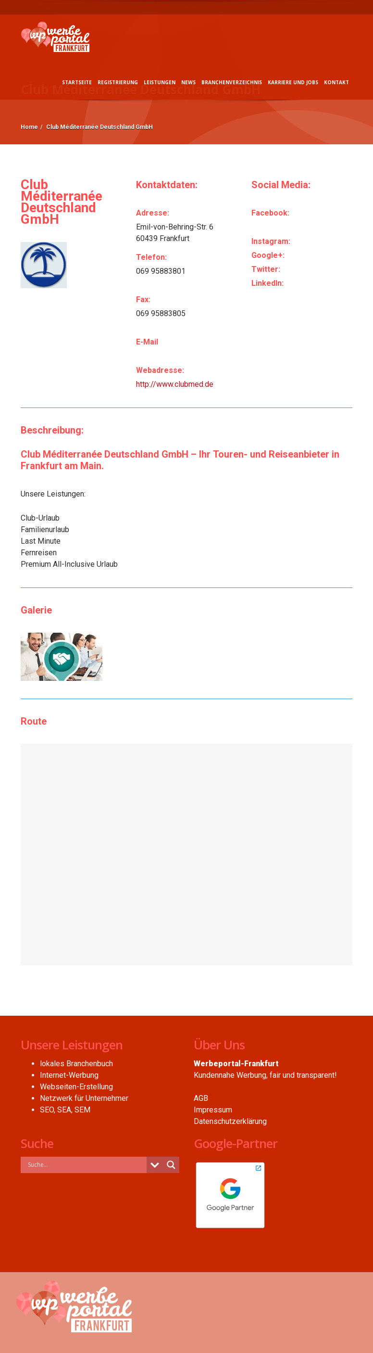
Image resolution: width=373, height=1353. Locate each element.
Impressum (213, 1109)
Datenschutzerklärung (230, 1121)
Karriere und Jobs (293, 82)
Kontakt (336, 82)
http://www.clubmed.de (174, 384)
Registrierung (118, 82)
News (188, 82)
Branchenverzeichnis (231, 82)
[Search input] (86, 1164)
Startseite (77, 82)
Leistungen (159, 82)
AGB (201, 1098)
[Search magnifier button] (171, 1165)
